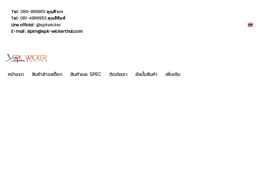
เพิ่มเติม (172, 74)
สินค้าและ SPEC (85, 74)
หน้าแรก (16, 74)
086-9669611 (32, 12)
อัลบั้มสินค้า (146, 74)
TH (253, 24)
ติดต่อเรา (118, 74)
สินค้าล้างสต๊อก (47, 74)
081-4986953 (34, 18)
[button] (189, 75)
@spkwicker (48, 25)
